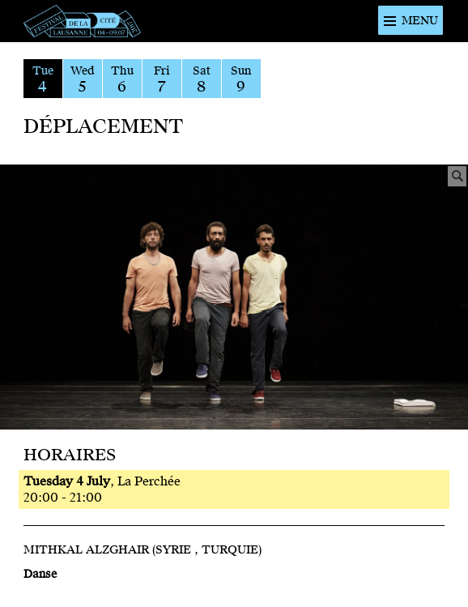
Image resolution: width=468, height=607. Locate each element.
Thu (122, 79)
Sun (241, 79)
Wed (82, 79)
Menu (420, 20)
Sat (201, 79)
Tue (43, 79)
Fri (162, 79)
